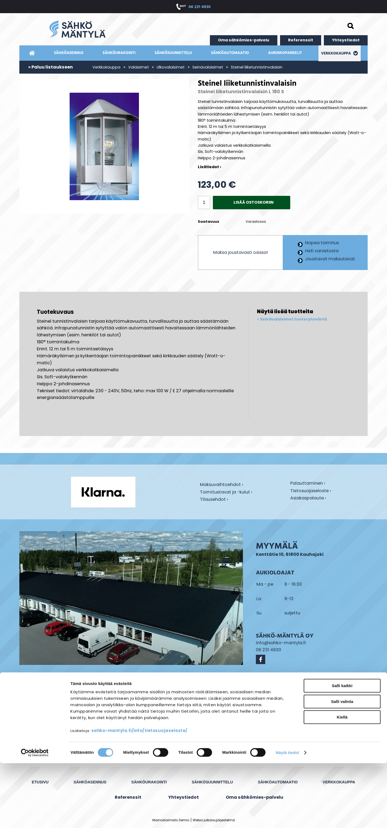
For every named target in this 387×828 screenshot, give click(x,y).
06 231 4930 (199, 7)
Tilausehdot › (214, 499)
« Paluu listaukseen (50, 67)
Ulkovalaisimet (171, 67)
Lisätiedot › (209, 167)
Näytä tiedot (287, 817)
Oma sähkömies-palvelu (243, 40)
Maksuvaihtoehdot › (221, 485)
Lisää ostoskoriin (254, 202)
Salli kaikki (342, 750)
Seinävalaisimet (207, 67)
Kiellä (342, 782)
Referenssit (300, 40)
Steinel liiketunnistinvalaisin (256, 67)
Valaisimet (138, 67)
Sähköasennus (69, 53)
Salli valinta (342, 766)
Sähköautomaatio (230, 53)
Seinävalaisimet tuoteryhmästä (293, 319)
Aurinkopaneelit (285, 53)
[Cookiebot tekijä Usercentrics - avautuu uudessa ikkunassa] (34, 817)
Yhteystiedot (346, 40)
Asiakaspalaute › (308, 498)
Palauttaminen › (307, 483)
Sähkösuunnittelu (173, 53)
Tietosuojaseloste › (310, 491)
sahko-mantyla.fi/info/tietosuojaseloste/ (139, 795)
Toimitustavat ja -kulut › (226, 492)
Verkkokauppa (339, 54)
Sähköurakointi (119, 53)
